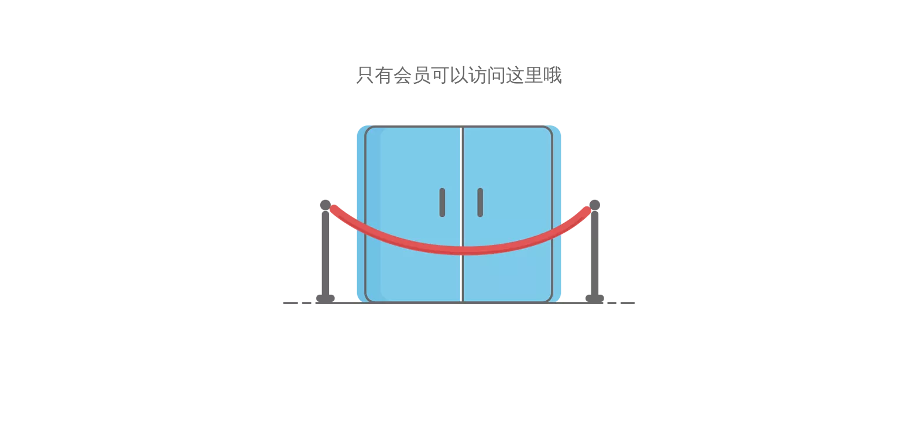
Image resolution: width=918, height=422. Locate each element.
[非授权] (459, 214)
